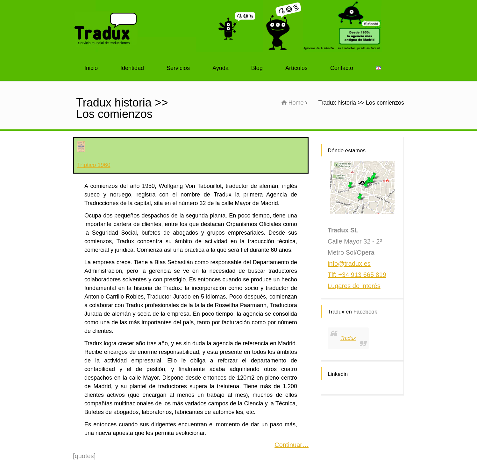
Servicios (178, 68)
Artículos (296, 68)
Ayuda (220, 68)
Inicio (91, 68)
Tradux (348, 338)
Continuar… (291, 444)
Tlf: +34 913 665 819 (357, 274)
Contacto (341, 68)
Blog (257, 68)
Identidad (132, 68)
